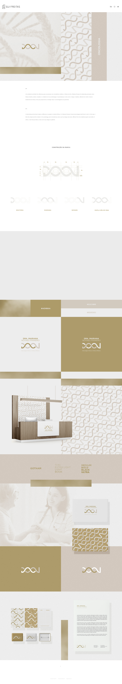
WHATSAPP (53, 678)
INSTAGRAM (61, 678)
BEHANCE (69, 678)
